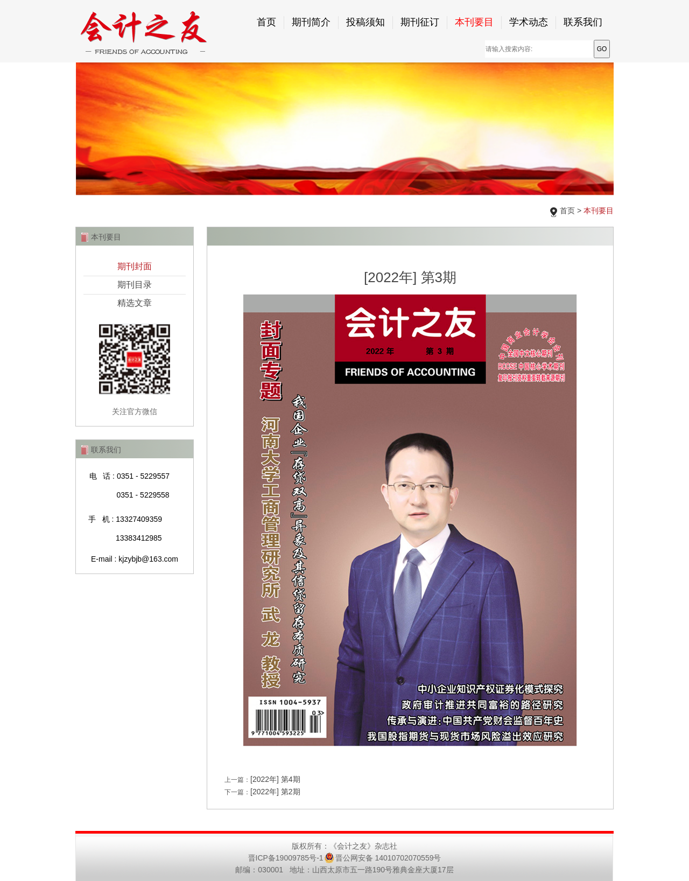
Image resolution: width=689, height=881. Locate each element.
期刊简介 (311, 22)
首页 (266, 22)
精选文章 (134, 302)
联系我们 (583, 22)
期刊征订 (419, 22)
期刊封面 (134, 266)
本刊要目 (474, 22)
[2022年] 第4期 (275, 779)
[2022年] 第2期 (275, 791)
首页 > (587, 210)
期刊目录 (134, 284)
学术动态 (528, 22)
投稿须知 (365, 22)
